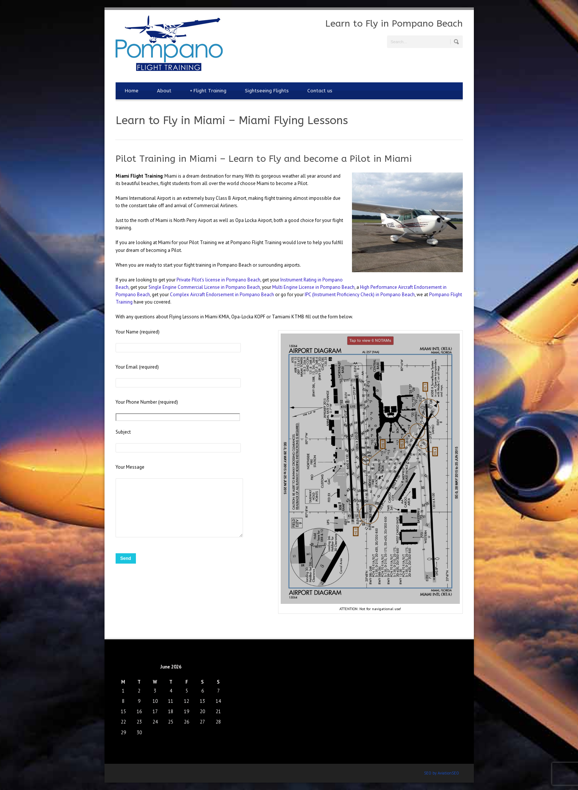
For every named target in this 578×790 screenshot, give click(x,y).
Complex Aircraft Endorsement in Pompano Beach (222, 294)
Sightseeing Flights (267, 90)
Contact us (319, 90)
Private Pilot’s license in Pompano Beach (218, 280)
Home (131, 90)
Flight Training (208, 90)
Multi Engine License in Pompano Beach (313, 287)
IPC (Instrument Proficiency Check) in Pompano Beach (360, 294)
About (164, 90)
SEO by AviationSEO (441, 773)
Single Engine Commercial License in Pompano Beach (203, 287)
